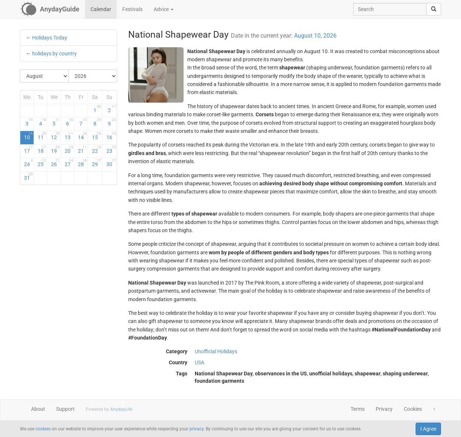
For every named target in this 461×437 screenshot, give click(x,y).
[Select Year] (93, 76)
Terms (358, 409)
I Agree (428, 429)
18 (42, 149)
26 (55, 162)
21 (82, 149)
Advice (164, 9)
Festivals (132, 9)
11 (42, 135)
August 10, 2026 (315, 35)
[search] (433, 9)
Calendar (101, 9)
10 (28, 135)
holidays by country (54, 53)
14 (82, 135)
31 (28, 176)
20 (69, 149)
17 (28, 149)
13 (69, 135)
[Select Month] (44, 76)
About (38, 409)
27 (69, 162)
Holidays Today (49, 38)
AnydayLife (121, 409)
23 (111, 149)
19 (55, 149)
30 (111, 162)
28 (82, 162)
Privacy (384, 409)
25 (42, 162)
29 (96, 162)
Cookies (413, 409)
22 (96, 149)
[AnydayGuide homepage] (49, 9)
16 (111, 135)
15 (96, 135)
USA (199, 362)
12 (55, 135)
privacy (196, 428)
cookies (43, 428)
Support (65, 409)
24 (28, 162)
